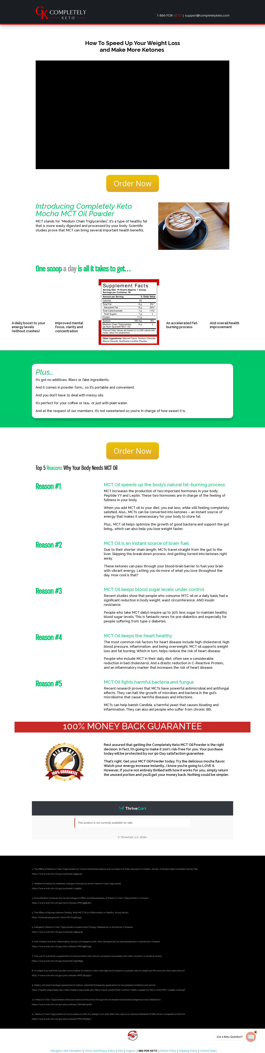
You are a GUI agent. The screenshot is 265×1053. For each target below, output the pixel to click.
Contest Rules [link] (208, 1050)
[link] (61, 18)
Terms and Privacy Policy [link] (100, 1050)
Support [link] (130, 1050)
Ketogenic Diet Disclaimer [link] (66, 1050)
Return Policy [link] (168, 1050)
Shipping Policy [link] (188, 1050)
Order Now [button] (133, 183)
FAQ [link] (120, 1050)
